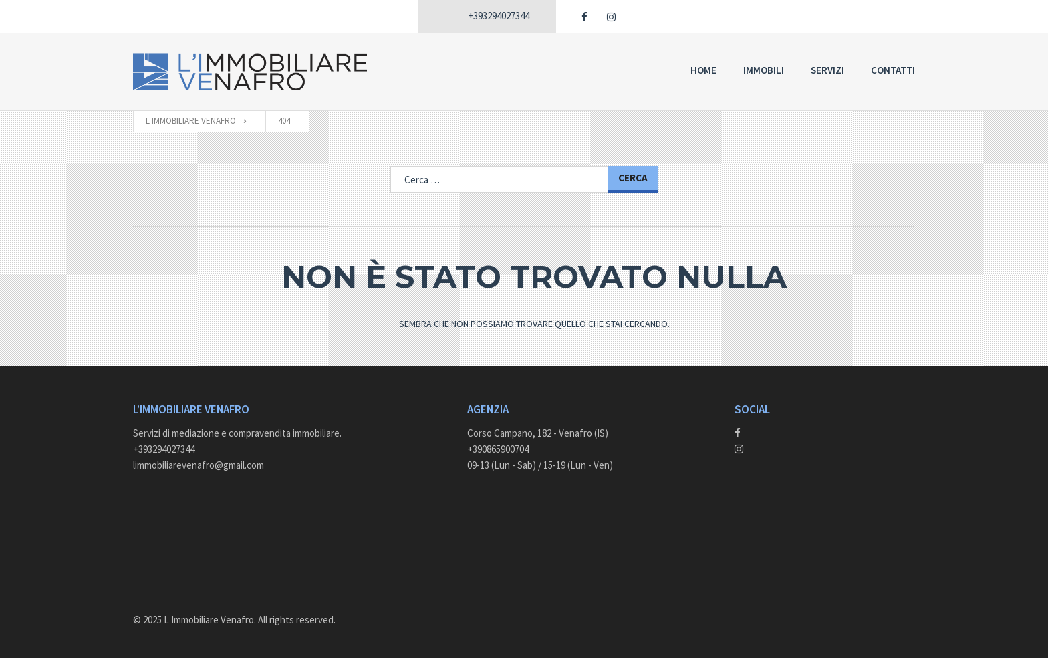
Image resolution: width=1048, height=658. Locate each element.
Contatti (893, 70)
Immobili (763, 70)
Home (703, 70)
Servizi (827, 70)
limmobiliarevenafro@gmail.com (198, 465)
